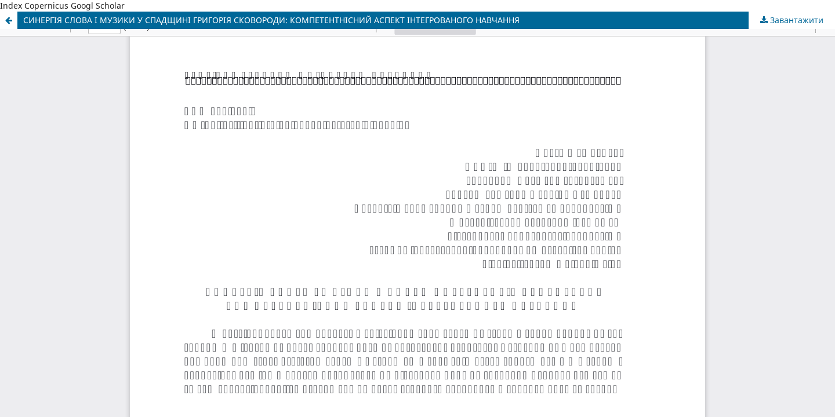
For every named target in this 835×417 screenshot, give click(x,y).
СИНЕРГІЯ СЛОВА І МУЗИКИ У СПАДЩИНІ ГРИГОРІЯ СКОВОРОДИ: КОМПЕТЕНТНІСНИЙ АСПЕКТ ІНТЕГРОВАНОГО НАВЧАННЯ (271, 19)
